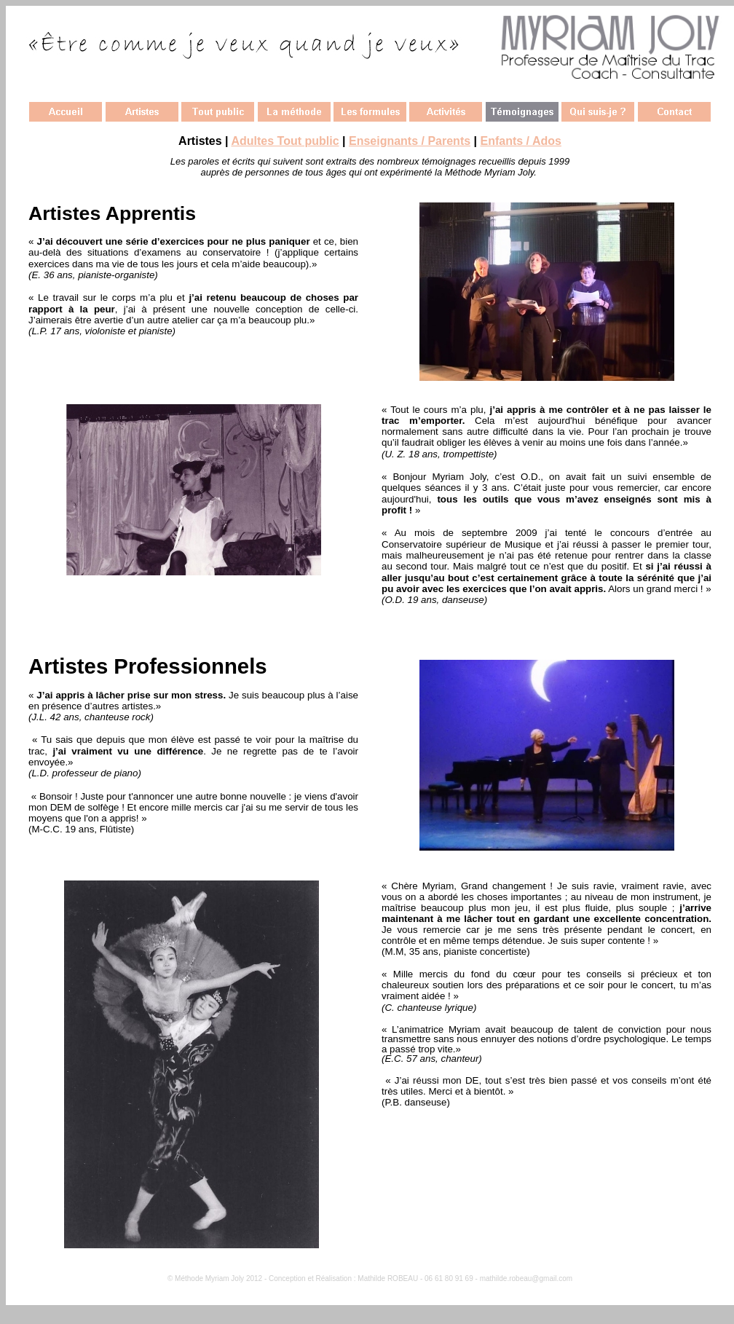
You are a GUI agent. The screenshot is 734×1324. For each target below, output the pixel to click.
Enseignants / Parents (409, 141)
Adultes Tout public (285, 141)
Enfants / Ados (521, 141)
